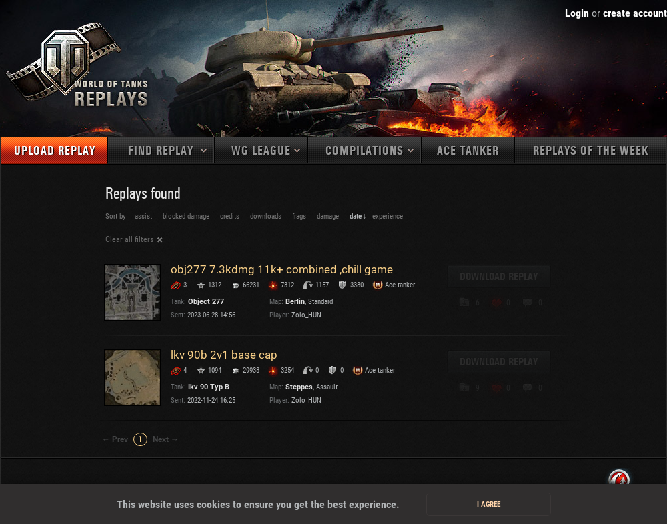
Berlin (295, 301)
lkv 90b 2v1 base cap (224, 354)
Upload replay (54, 151)
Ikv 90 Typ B (208, 387)
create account (635, 13)
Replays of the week (590, 151)
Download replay (499, 277)
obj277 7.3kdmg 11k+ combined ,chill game (282, 269)
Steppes (299, 387)
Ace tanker (468, 151)
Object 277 (206, 301)
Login (577, 13)
